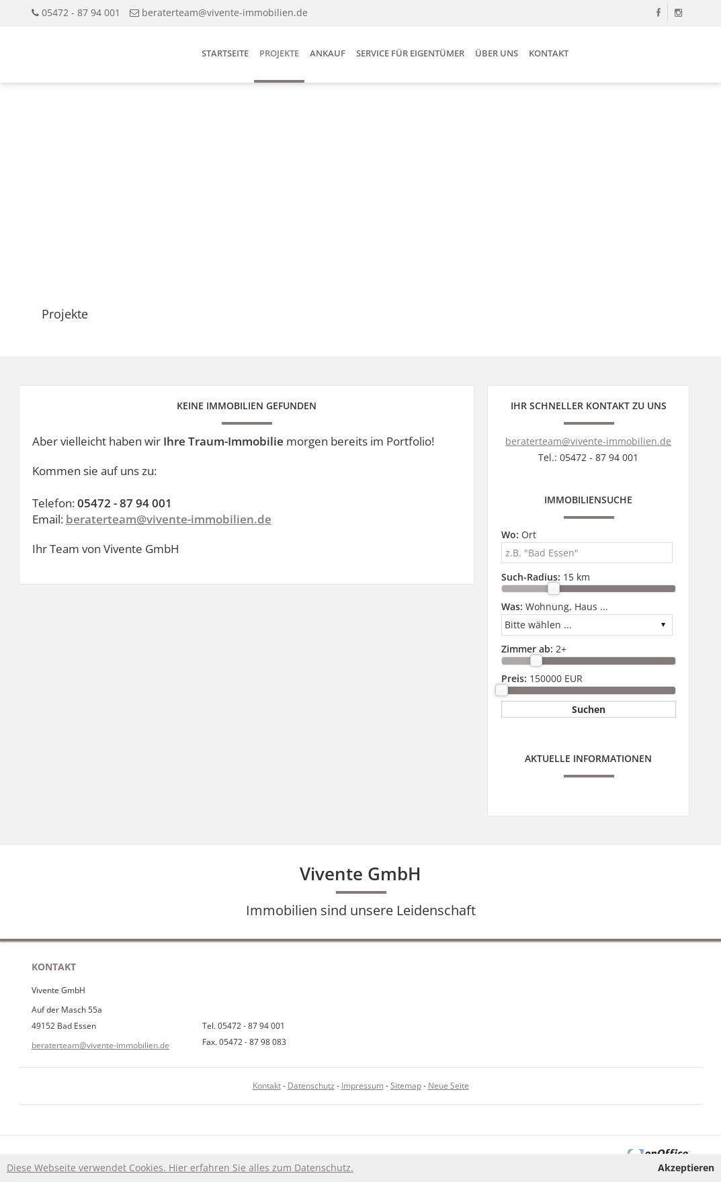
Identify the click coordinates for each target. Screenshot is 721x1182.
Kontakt (548, 53)
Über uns (496, 53)
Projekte (279, 53)
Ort (518, 534)
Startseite (225, 53)
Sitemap (405, 1085)
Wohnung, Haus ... (554, 606)
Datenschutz (311, 1085)
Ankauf (327, 53)
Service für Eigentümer (410, 53)
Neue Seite (448, 1085)
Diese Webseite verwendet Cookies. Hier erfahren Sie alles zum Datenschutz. (180, 1167)
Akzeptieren (686, 1167)
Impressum (362, 1085)
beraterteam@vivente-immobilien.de (225, 12)
